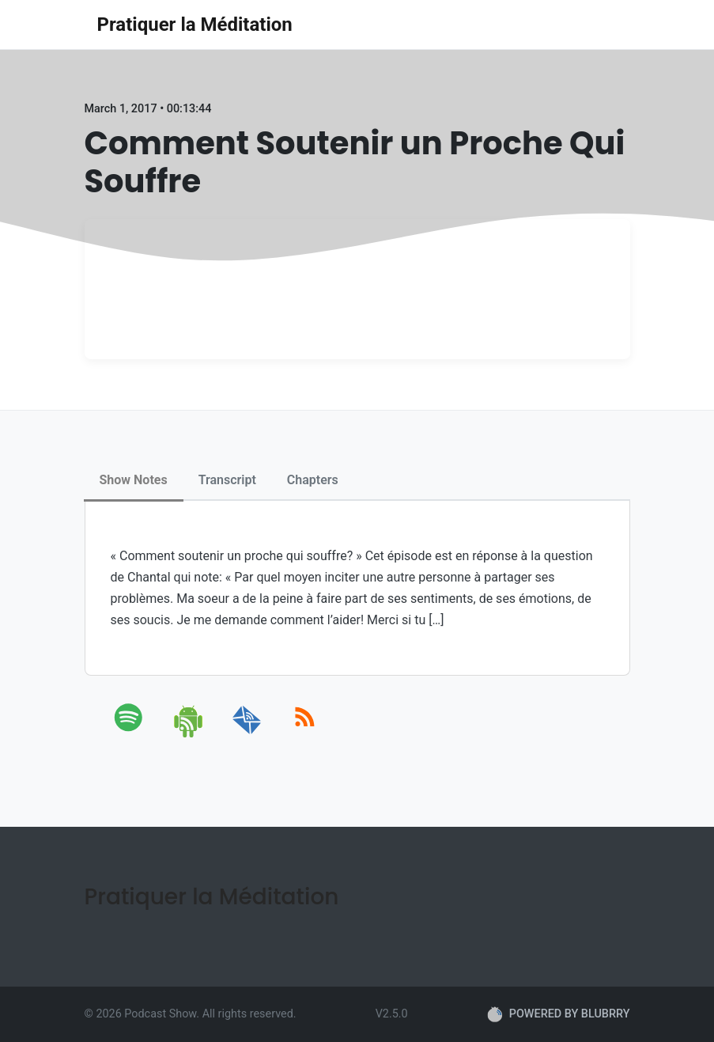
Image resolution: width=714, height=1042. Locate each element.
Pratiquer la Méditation (195, 24)
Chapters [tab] (312, 479)
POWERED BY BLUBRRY (558, 1014)
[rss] (305, 734)
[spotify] (132, 734)
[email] (247, 734)
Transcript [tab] (227, 479)
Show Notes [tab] (134, 479)
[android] (189, 734)
